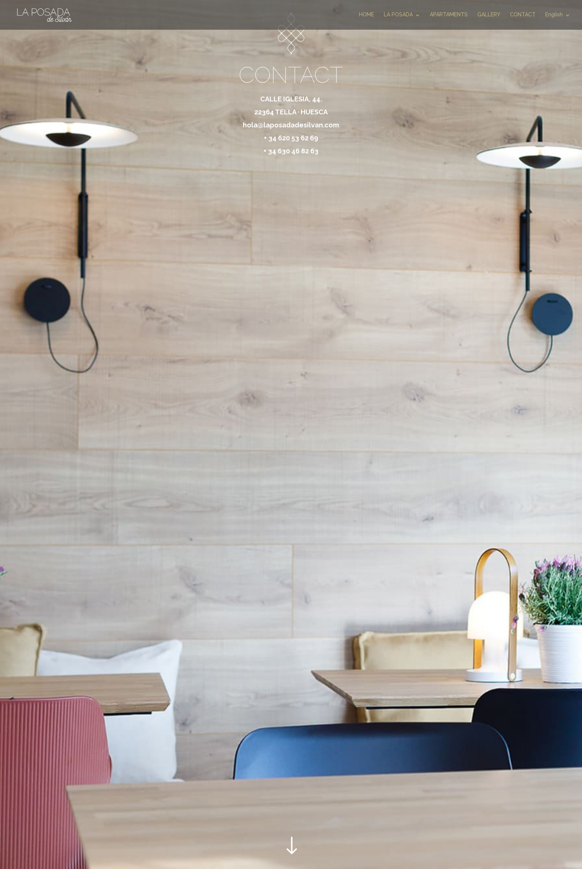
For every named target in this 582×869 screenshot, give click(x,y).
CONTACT (523, 14)
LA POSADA (398, 14)
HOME (366, 14)
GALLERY (488, 14)
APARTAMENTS (449, 14)
